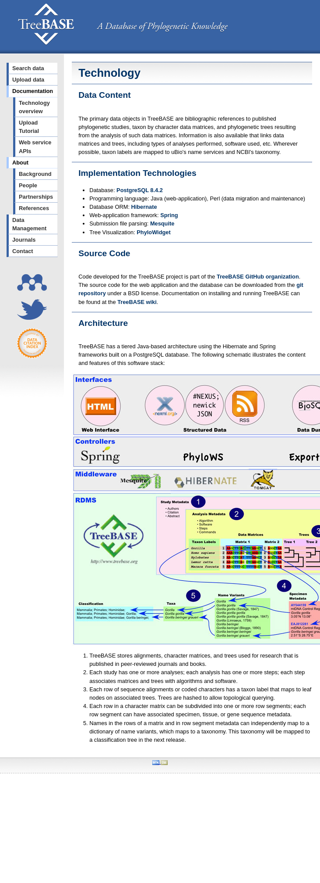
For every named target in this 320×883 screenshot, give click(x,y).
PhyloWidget (153, 232)
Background (35, 174)
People (28, 185)
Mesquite (162, 223)
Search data (28, 68)
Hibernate (144, 207)
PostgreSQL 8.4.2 (139, 190)
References (34, 208)
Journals (23, 239)
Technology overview (34, 107)
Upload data (28, 79)
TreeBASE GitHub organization (258, 276)
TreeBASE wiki (137, 302)
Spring (169, 215)
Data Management (29, 224)
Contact (22, 251)
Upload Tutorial (29, 126)
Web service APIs (35, 146)
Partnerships (36, 196)
